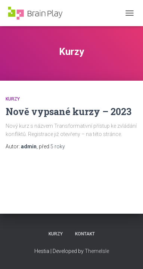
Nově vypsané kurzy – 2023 (68, 111)
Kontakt (85, 233)
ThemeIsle (97, 251)
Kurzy (13, 99)
